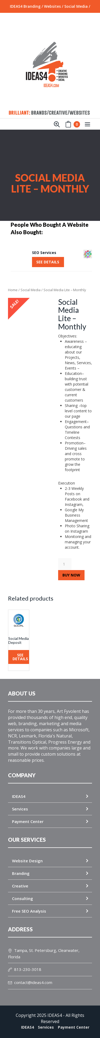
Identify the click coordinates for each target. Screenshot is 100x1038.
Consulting (22, 898)
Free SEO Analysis (29, 911)
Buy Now (71, 575)
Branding (21, 873)
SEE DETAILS (47, 261)
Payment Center (27, 821)
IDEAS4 (18, 796)
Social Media (31, 289)
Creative (20, 886)
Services (20, 809)
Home (13, 289)
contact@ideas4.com (30, 982)
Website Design (27, 860)
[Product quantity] (65, 564)
